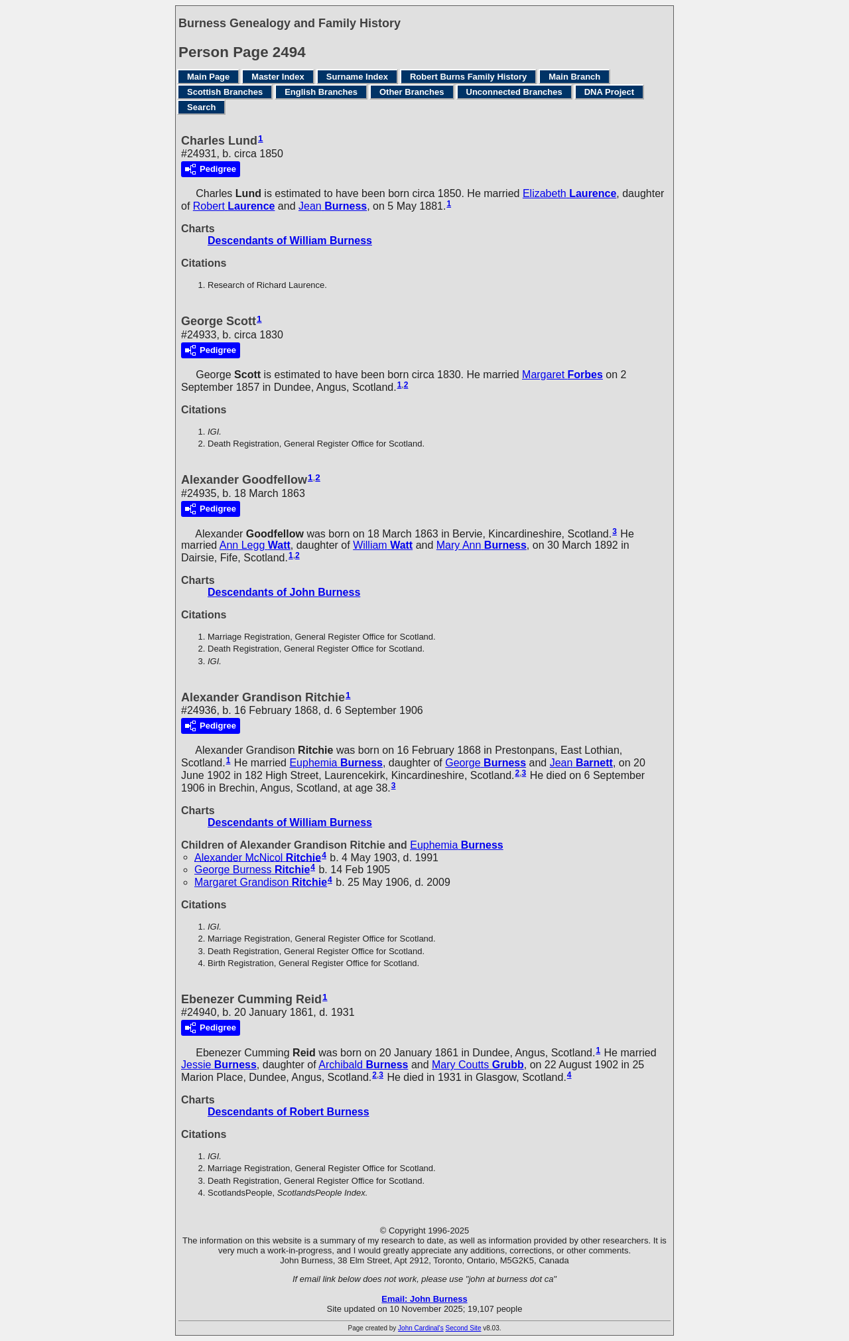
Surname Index (357, 77)
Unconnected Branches (514, 92)
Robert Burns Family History (468, 77)
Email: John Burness (424, 1299)
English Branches (321, 92)
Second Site (464, 1328)
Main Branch (574, 77)
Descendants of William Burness (290, 240)
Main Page (208, 77)
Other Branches (411, 92)
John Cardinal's (421, 1328)
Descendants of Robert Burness (288, 1111)
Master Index (277, 77)
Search (201, 107)
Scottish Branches (225, 92)
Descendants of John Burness (284, 592)
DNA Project (609, 92)
